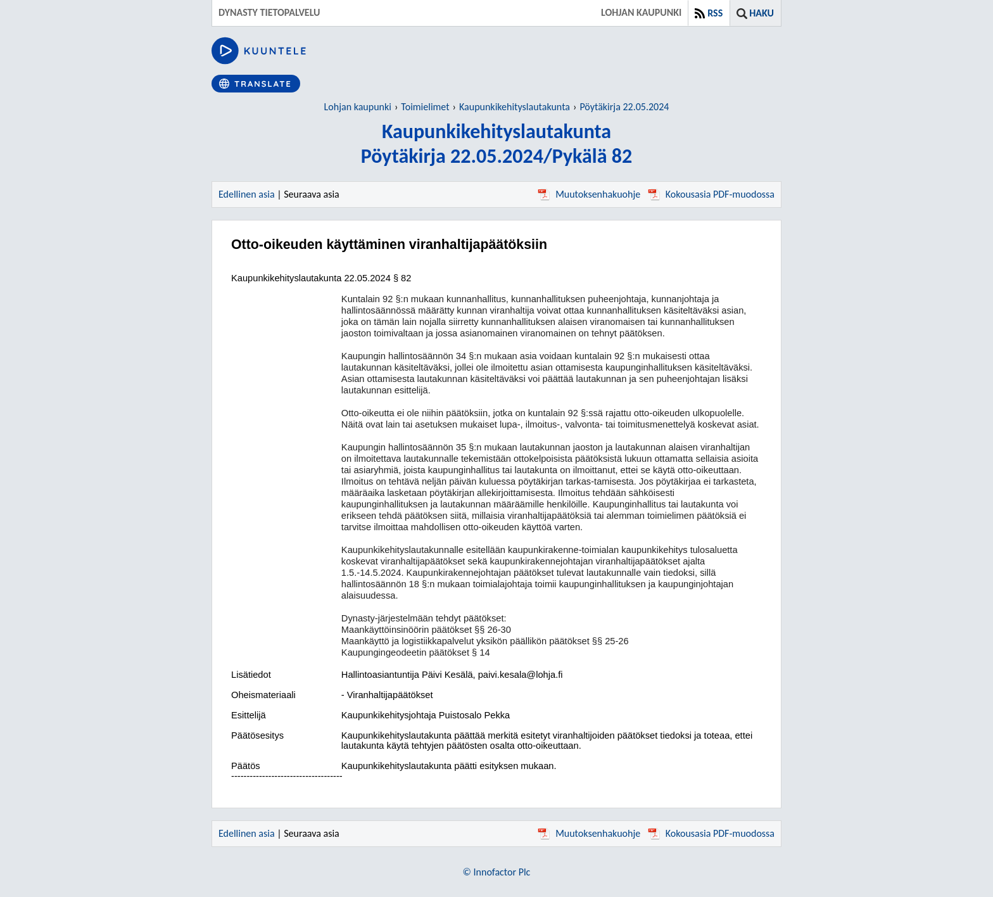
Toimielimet (425, 107)
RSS (715, 13)
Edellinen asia (246, 194)
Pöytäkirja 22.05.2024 (624, 107)
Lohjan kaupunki (357, 107)
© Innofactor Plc (497, 872)
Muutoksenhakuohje (589, 194)
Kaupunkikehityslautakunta (514, 107)
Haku (761, 13)
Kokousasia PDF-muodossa (711, 194)
